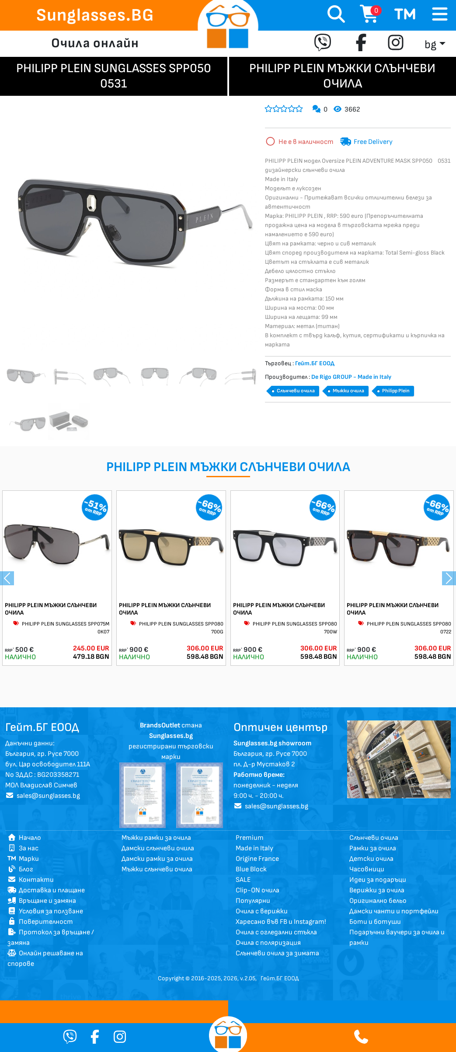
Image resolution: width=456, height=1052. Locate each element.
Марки (23, 859)
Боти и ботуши (375, 922)
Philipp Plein (396, 391)
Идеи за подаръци (377, 880)
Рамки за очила (372, 848)
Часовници (366, 869)
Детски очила (371, 859)
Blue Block (251, 869)
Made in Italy (254, 848)
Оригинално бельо (378, 901)
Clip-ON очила (257, 890)
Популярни (253, 901)
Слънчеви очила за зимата (277, 953)
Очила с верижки (262, 911)
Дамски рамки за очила (157, 859)
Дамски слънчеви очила (158, 848)
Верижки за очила (376, 890)
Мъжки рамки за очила (156, 838)
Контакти (30, 880)
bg (430, 45)
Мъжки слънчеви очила (157, 869)
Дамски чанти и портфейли (394, 911)
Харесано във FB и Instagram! (281, 922)
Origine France (257, 859)
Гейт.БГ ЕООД (280, 978)
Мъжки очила (348, 391)
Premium (250, 838)
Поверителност (40, 922)
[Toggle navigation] (440, 14)
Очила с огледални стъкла (276, 932)
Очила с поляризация (268, 943)
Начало (24, 838)
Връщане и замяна (41, 901)
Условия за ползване (45, 911)
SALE (243, 880)
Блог (20, 869)
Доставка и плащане (46, 890)
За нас (22, 848)
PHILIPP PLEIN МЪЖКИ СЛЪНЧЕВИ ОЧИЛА (51, 608)
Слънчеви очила (296, 391)
